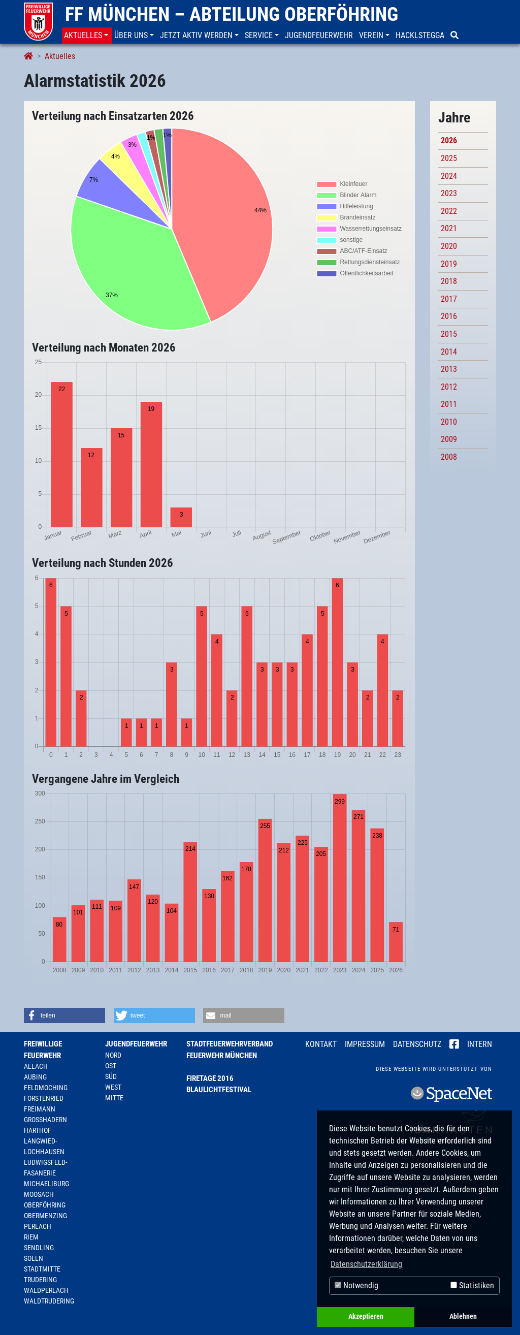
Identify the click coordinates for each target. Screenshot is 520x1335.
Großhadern (45, 1120)
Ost (110, 1066)
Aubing (35, 1077)
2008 (449, 457)
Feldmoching (46, 1088)
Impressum (365, 1044)
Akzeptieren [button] (365, 1316)
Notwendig (356, 1285)
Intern (479, 1044)
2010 (449, 422)
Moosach (39, 1194)
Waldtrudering (49, 1301)
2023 (449, 193)
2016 (449, 316)
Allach (36, 1066)
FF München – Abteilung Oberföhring (231, 14)
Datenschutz (417, 1044)
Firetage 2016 (210, 1078)
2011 (449, 404)
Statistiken (472, 1285)
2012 (449, 387)
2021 (449, 228)
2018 (449, 281)
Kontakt (321, 1044)
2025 (449, 158)
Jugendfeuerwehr (136, 1043)
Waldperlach (46, 1290)
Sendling (39, 1248)
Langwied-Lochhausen (44, 1146)
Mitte (114, 1098)
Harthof (37, 1130)
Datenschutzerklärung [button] (366, 1264)
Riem (31, 1237)
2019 (449, 264)
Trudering (40, 1280)
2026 (449, 140)
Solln (33, 1258)
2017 (449, 299)
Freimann (39, 1109)
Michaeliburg (46, 1184)
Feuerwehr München (221, 1055)
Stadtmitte (42, 1269)
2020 (449, 246)
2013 (449, 369)
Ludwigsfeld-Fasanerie (45, 1167)
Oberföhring (45, 1205)
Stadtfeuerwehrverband (229, 1043)
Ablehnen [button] (463, 1316)
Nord (113, 1055)
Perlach (37, 1226)
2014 (449, 352)
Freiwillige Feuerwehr (43, 1049)
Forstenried (43, 1098)
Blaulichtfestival (218, 1089)
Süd (111, 1076)
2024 (449, 176)
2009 (449, 439)
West (113, 1087)
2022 (449, 211)
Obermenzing (45, 1216)
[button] (87, 35)
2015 (449, 334)
